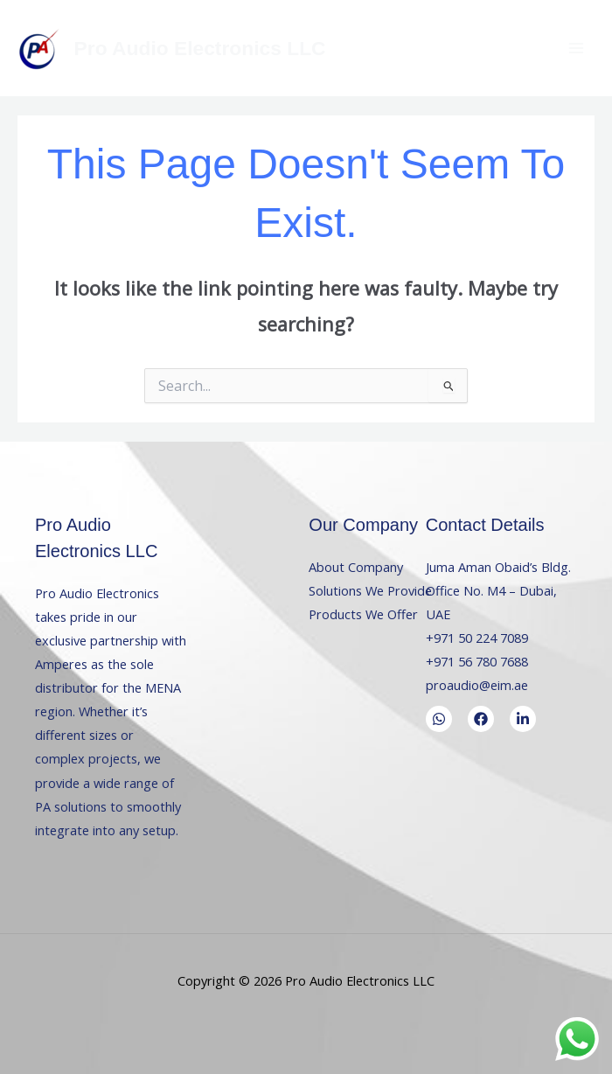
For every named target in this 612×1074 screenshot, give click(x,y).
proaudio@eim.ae (477, 685)
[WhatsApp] (439, 719)
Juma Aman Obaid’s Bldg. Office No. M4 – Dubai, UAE (498, 590)
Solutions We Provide (370, 590)
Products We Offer (363, 614)
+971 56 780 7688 (477, 661)
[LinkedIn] (523, 719)
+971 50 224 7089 (477, 637)
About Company (356, 566)
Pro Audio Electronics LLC (200, 48)
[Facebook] (481, 719)
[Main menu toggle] (576, 48)
